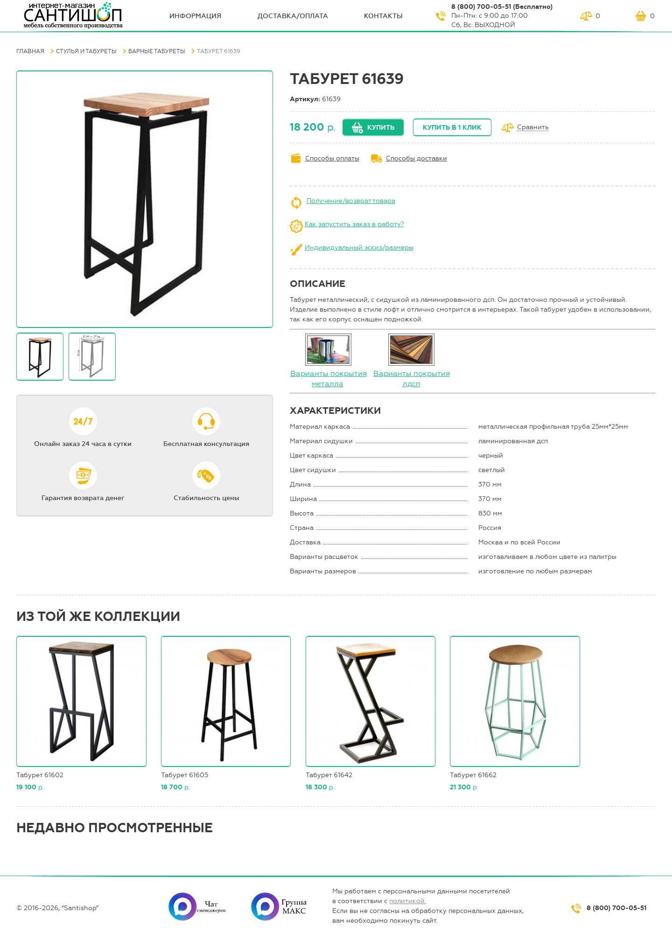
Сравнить (533, 127)
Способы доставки (416, 158)
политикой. (407, 901)
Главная (30, 51)
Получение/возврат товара (351, 201)
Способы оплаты (332, 158)
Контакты (383, 16)
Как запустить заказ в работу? (354, 224)
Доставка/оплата (293, 16)
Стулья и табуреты (86, 51)
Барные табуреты (156, 51)
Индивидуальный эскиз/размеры (359, 247)
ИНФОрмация (195, 16)
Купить (380, 128)
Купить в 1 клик (452, 128)
